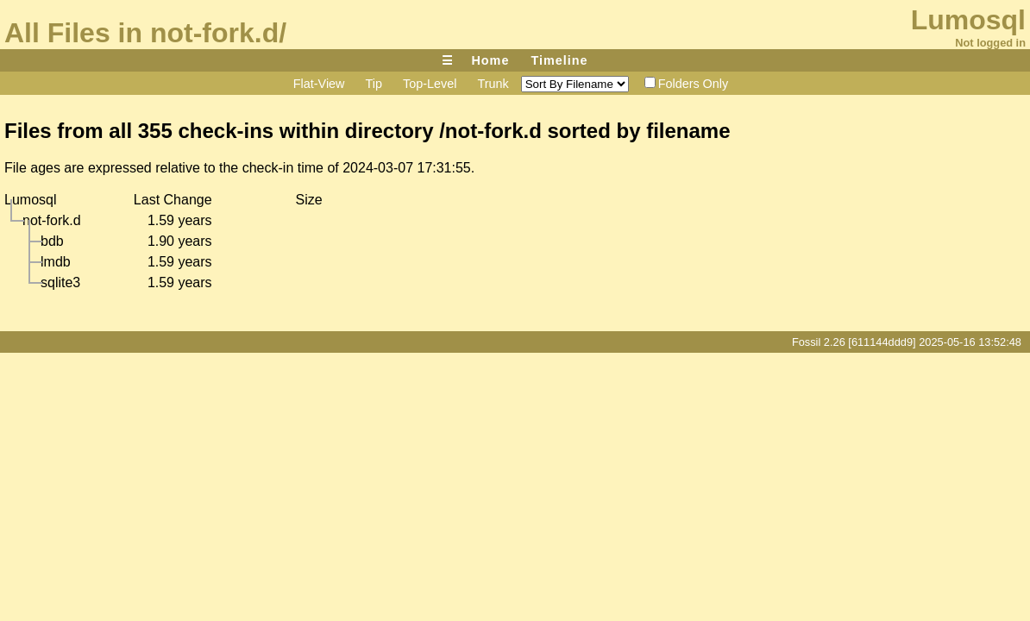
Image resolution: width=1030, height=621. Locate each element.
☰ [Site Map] (448, 60)
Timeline (559, 60)
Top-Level (429, 84)
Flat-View (319, 84)
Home (490, 60)
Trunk (492, 84)
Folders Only (686, 84)
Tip (374, 84)
